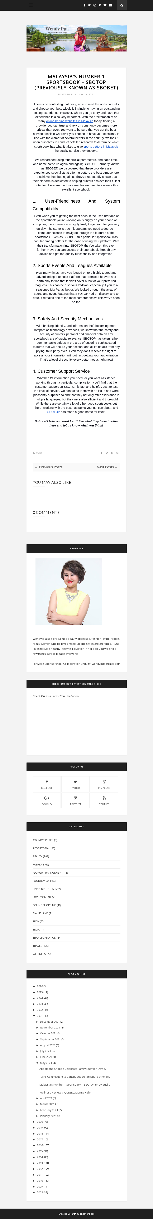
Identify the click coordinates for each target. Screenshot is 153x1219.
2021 (40, 1016)
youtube (104, 800)
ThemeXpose (87, 1213)
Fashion (38, 864)
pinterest (75, 800)
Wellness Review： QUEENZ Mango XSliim (65, 1092)
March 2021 (47, 1104)
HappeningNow (43, 889)
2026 (40, 986)
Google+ (47, 800)
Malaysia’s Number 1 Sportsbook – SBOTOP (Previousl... (74, 1084)
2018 (40, 1133)
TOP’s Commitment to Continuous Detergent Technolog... (74, 1077)
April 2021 (46, 1098)
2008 (40, 1192)
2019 (40, 1127)
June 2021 (46, 1057)
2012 (40, 1169)
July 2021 (45, 1051)
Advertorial (41, 848)
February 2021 (49, 1110)
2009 (40, 1186)
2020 (40, 1122)
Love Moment (42, 897)
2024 (40, 998)
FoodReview (41, 881)
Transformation (44, 937)
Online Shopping (44, 905)
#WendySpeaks (43, 840)
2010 (40, 1181)
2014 (40, 1157)
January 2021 (48, 1116)
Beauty (37, 856)
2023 (40, 1004)
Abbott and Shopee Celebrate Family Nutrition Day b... (73, 1069)
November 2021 (50, 1027)
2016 (40, 1145)
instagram (104, 784)
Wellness (39, 954)
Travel (37, 946)
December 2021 (50, 1021)
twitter (75, 784)
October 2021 (48, 1033)
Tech (36, 921)
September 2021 (50, 1039)
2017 (40, 1139)
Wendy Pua (69, 94)
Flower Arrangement (48, 872)
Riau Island (40, 913)
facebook (46, 784)
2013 (40, 1163)
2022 (40, 1010)
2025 (40, 992)
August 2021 (47, 1045)
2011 (40, 1174)
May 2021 (46, 1063)
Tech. (36, 929)
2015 (40, 1151)
